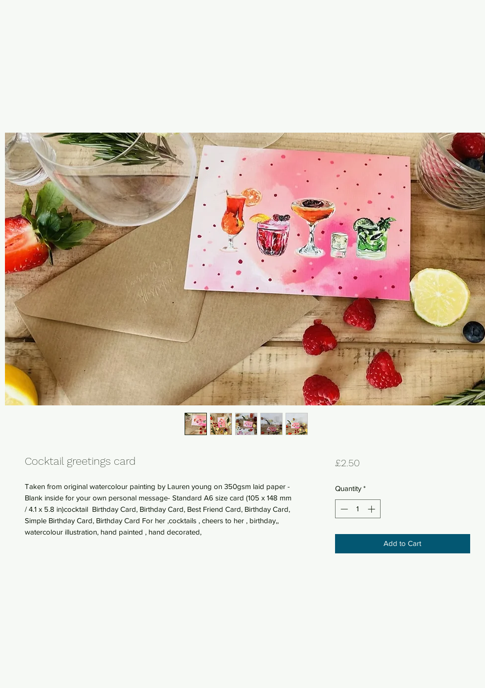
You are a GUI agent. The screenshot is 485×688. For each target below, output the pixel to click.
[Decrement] (343, 509)
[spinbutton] (357, 509)
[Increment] (372, 509)
